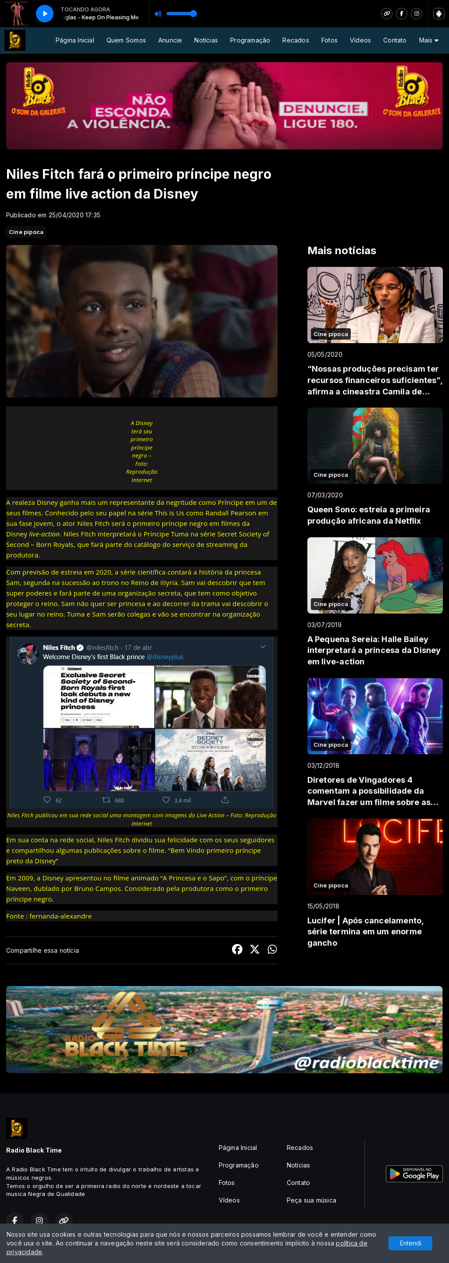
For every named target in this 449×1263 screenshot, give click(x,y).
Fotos (329, 40)
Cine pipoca (26, 231)
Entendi (410, 1243)
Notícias (206, 40)
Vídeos (360, 40)
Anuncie (170, 40)
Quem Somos (126, 40)
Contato (394, 40)
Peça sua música (311, 1200)
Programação (250, 40)
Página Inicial (75, 40)
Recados (295, 40)
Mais (428, 40)
